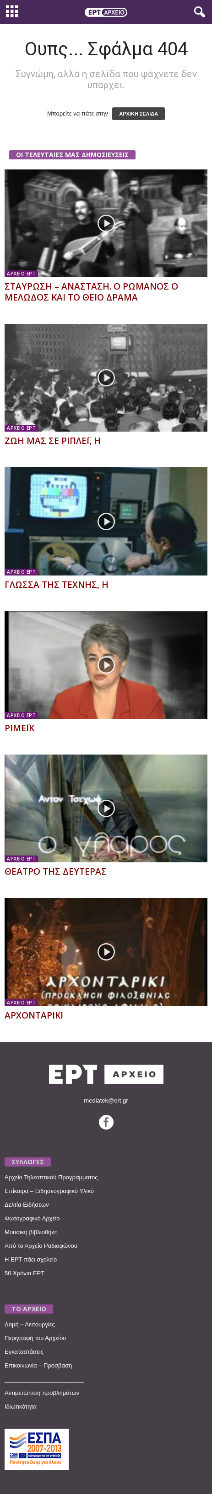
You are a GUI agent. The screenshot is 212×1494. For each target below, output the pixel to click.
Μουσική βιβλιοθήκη (31, 1232)
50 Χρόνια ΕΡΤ (24, 1273)
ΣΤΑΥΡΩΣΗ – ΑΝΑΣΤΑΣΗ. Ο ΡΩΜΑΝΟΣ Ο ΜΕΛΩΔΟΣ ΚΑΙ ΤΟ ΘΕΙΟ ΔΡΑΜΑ (91, 291)
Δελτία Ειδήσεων (27, 1204)
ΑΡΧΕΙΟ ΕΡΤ (21, 273)
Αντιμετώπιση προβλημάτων (42, 1392)
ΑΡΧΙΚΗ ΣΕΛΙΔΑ (138, 113)
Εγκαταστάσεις (24, 1351)
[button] (198, 12)
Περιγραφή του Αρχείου (35, 1338)
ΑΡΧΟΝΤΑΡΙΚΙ (34, 1015)
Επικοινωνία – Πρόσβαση (38, 1365)
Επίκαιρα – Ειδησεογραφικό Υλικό (49, 1191)
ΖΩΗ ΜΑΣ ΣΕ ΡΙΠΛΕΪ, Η (53, 441)
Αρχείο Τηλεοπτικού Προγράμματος (51, 1177)
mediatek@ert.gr (106, 1100)
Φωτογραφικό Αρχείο (32, 1218)
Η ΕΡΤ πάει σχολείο (31, 1259)
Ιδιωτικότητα (21, 1406)
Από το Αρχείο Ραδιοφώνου (41, 1245)
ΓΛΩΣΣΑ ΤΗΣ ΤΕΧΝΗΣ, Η (57, 585)
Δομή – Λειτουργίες (30, 1324)
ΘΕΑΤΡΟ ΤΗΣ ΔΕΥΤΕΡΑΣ (56, 871)
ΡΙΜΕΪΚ (19, 728)
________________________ (44, 1379)
